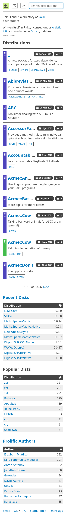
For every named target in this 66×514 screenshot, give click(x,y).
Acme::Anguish (23, 178)
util (30, 144)
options (32, 96)
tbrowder (10, 475)
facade (22, 144)
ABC (12, 108)
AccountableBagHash (30, 155)
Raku (42, 17)
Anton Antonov (14, 465)
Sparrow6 (10, 430)
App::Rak (10, 404)
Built (51, 511)
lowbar (24, 69)
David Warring (13, 481)
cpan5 (12, 231)
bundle (13, 69)
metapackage (38, 69)
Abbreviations (22, 81)
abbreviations (17, 96)
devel (12, 144)
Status (34, 511)
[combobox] (46, 6)
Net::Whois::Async (16, 332)
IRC (24, 511)
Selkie (8, 316)
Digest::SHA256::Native (19, 342)
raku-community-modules (21, 460)
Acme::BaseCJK (23, 198)
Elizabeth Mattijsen (16, 454)
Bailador (9, 398)
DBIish (8, 414)
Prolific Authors (19, 441)
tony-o (8, 486)
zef (6, 383)
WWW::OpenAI (14, 347)
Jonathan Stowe (14, 470)
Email (6, 511)
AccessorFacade (24, 128)
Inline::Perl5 (12, 409)
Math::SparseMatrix (17, 321)
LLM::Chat (10, 311)
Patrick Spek (12, 491)
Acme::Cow (19, 215)
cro (6, 419)
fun (19, 253)
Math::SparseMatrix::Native (22, 326)
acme (12, 253)
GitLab (35, 31)
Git (16, 511)
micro (51, 69)
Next (46, 287)
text (41, 96)
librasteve (10, 502)
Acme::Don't (20, 265)
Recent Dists (16, 297)
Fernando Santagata (17, 496)
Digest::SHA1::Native (17, 353)
